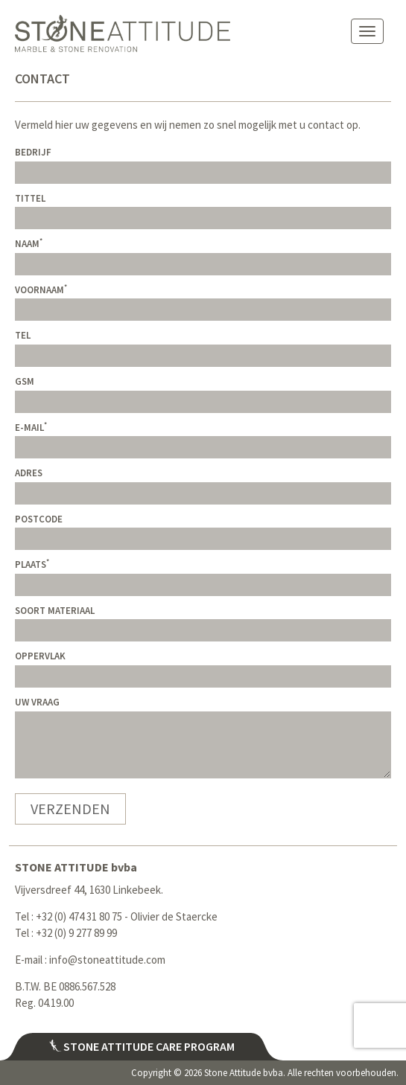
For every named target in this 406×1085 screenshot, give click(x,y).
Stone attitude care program (142, 1046)
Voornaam (41, 290)
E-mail (31, 427)
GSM (24, 381)
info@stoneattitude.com (107, 960)
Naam (28, 243)
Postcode (39, 519)
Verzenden (70, 808)
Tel (23, 335)
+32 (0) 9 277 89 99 (76, 933)
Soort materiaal (55, 610)
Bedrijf (33, 152)
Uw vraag (37, 702)
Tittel (30, 198)
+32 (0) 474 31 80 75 (79, 916)
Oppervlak (40, 656)
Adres (28, 473)
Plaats (32, 564)
